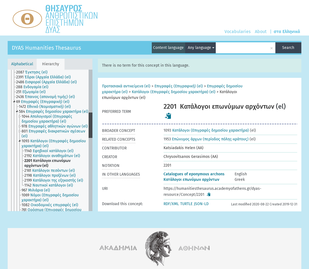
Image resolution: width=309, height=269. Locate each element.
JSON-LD (201, 204)
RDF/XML (171, 204)
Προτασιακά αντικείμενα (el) (126, 86)
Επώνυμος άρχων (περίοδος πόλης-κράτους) (206, 139)
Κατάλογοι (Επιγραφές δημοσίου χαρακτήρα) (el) (173, 92)
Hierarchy (50, 64)
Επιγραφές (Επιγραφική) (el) (178, 86)
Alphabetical (22, 64)
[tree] (50, 140)
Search (288, 47)
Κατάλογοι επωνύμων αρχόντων (191, 179)
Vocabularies (237, 31)
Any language (201, 47)
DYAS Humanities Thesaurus (46, 48)
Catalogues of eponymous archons (194, 174)
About (261, 31)
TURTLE (186, 204)
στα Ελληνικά (287, 31)
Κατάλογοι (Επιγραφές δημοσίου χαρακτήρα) (206, 130)
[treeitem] (34, 72)
